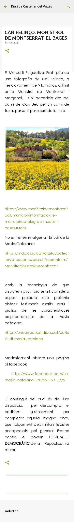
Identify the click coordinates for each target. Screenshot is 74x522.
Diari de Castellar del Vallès (31, 6)
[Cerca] (68, 6)
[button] (7, 51)
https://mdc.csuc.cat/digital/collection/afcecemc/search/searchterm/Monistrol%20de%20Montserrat (37, 259)
